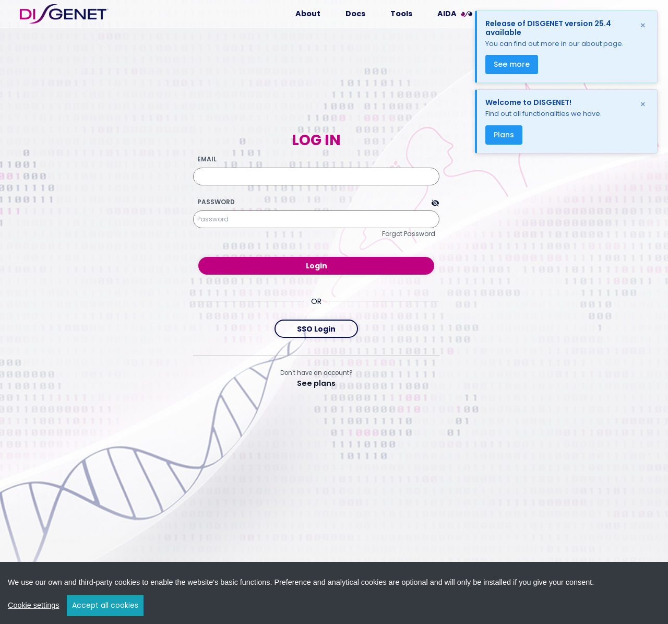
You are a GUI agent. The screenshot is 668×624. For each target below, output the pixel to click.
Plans (504, 134)
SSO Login (316, 329)
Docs (355, 13)
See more (512, 64)
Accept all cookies (105, 605)
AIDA (447, 13)
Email (207, 159)
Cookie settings (33, 605)
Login (316, 266)
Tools (401, 13)
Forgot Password (408, 233)
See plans (316, 383)
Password (216, 202)
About (307, 13)
